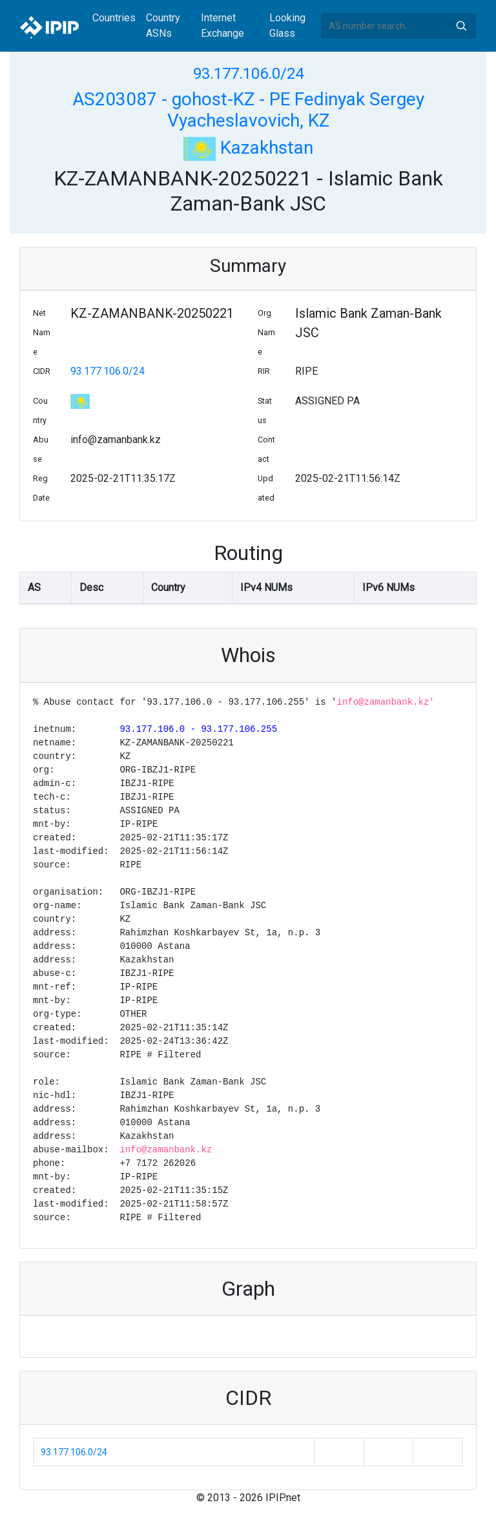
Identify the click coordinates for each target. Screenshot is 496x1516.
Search (461, 26)
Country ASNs (163, 25)
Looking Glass (287, 25)
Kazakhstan (248, 147)
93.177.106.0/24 (248, 74)
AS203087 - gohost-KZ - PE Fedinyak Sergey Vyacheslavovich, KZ (248, 110)
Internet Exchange (222, 25)
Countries (114, 18)
